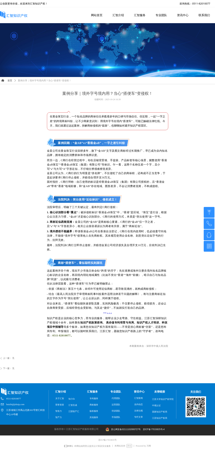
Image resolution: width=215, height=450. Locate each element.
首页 (10, 80)
